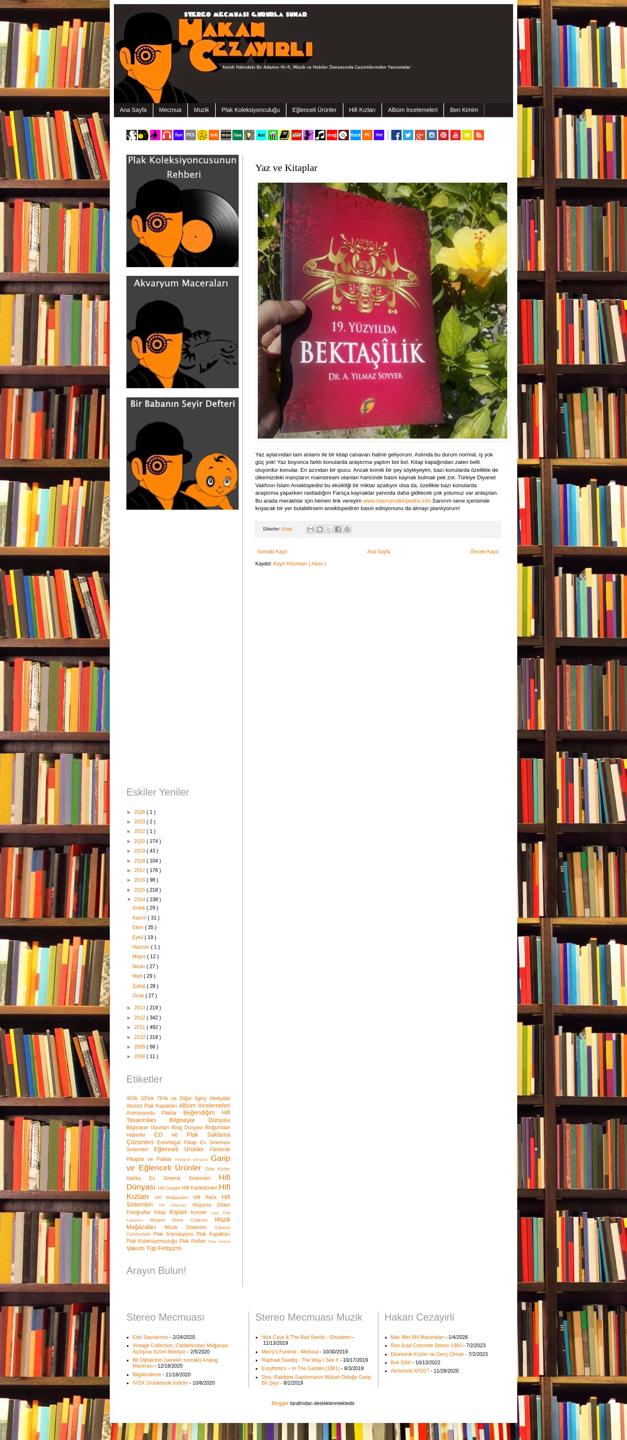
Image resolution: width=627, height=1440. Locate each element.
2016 (140, 880)
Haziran (141, 947)
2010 (140, 1037)
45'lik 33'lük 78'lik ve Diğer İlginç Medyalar (178, 1098)
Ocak (138, 996)
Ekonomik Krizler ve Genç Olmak (427, 1354)
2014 (140, 899)
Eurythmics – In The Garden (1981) (301, 1368)
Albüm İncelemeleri (412, 110)
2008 (140, 1056)
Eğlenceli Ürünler (314, 110)
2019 (140, 851)
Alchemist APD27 (410, 1371)
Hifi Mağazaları (174, 1197)
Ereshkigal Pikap (178, 1142)
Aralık (139, 908)
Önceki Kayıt (484, 552)
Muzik (201, 110)
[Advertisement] (178, 649)
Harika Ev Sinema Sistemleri (172, 1178)
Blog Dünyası (188, 1127)
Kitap (288, 528)
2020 (140, 841)
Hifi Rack (207, 1197)
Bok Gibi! (401, 1363)
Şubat (139, 986)
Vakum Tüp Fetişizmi (154, 1248)
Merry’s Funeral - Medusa (290, 1352)
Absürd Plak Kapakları (152, 1106)
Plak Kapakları (213, 1234)
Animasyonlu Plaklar (154, 1113)
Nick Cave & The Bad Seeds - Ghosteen (306, 1337)
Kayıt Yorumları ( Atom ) (299, 564)
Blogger (280, 1403)
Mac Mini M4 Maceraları (417, 1337)
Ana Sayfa (133, 110)
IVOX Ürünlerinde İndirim (160, 1383)
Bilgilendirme (147, 1375)
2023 (140, 822)
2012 (140, 1018)
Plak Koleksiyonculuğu (251, 110)
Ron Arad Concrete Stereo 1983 (426, 1345)
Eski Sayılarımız (150, 1337)
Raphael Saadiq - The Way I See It (300, 1360)
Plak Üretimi (219, 1241)
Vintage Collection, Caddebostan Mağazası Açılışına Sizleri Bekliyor (180, 1348)
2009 (140, 1047)
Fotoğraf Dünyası (193, 1159)
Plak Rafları (193, 1241)
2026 (140, 812)
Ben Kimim (464, 110)
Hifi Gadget (170, 1187)
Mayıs (139, 956)
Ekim (138, 927)
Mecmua (170, 110)
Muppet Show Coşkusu (182, 1219)
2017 (140, 870)
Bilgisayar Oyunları (149, 1127)
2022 (140, 831)
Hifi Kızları (362, 110)
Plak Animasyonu (175, 1234)
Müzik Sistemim (190, 1227)
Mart (137, 976)
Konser (200, 1212)
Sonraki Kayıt (272, 552)
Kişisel (179, 1212)
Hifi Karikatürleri (200, 1188)
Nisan (139, 966)
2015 (140, 890)
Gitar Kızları (217, 1168)
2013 (140, 1008)
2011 (140, 1027)
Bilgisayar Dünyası (199, 1120)
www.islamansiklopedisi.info (397, 501)
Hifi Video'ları (176, 1205)
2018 (140, 861)
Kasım (140, 918)
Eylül (138, 937)
